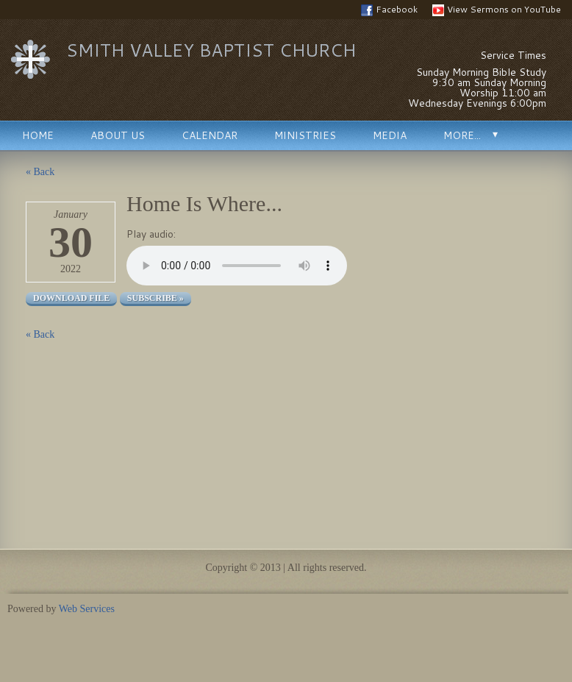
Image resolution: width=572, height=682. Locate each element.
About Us (117, 135)
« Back (40, 171)
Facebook (389, 9)
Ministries (305, 135)
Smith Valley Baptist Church (211, 50)
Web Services (87, 608)
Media (390, 135)
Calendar (209, 135)
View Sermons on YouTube (496, 9)
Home (38, 135)
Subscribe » (155, 298)
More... (462, 135)
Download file (71, 298)
